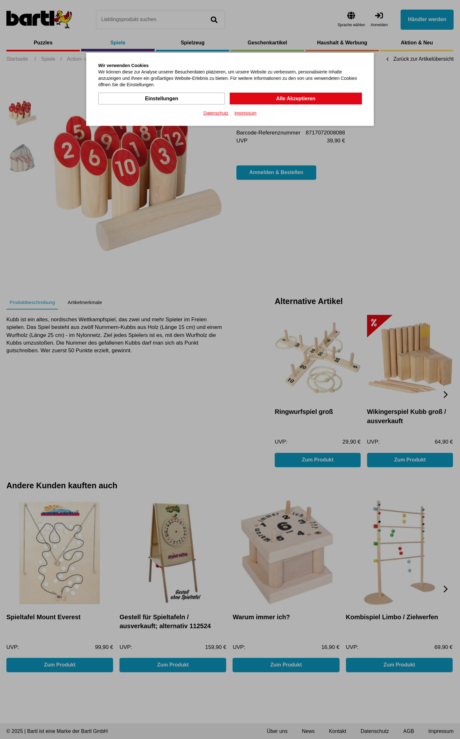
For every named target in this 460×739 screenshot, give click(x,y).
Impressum (245, 113)
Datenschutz (215, 113)
